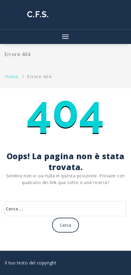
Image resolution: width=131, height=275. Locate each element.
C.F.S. (38, 14)
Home (11, 76)
